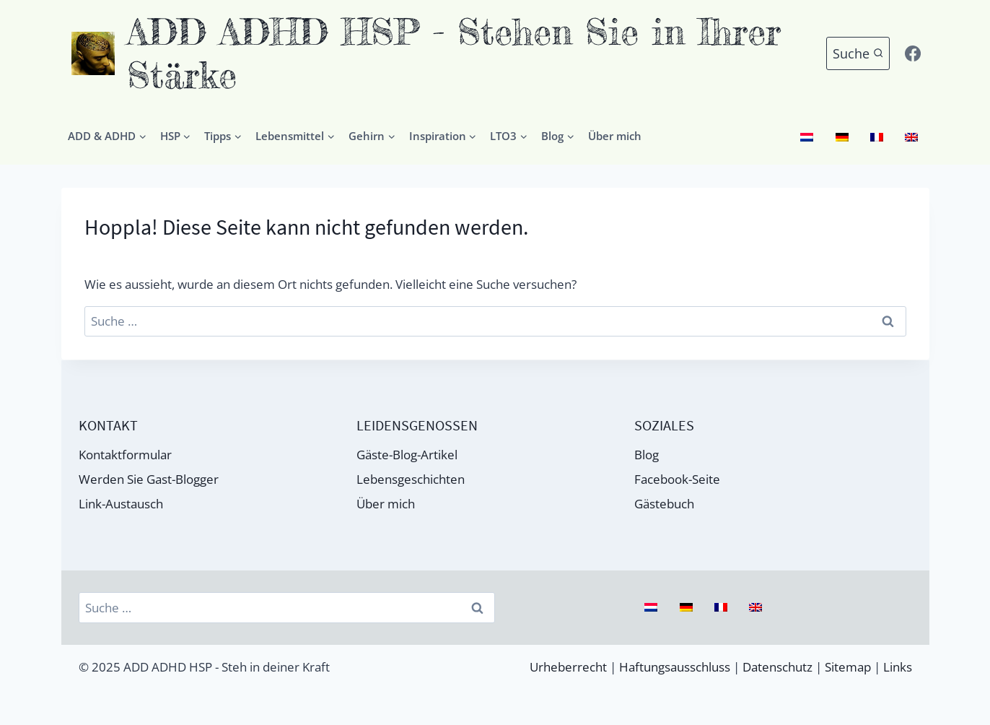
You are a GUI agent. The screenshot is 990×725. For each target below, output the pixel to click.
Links (897, 667)
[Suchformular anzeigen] (858, 54)
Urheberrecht (568, 667)
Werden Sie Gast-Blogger (149, 479)
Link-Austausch (121, 503)
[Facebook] (913, 53)
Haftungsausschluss (674, 667)
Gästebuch (664, 503)
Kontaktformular (125, 454)
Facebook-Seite (677, 479)
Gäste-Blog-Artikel (406, 454)
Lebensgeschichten (410, 479)
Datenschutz (777, 667)
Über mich (614, 136)
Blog (646, 454)
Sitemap (848, 667)
